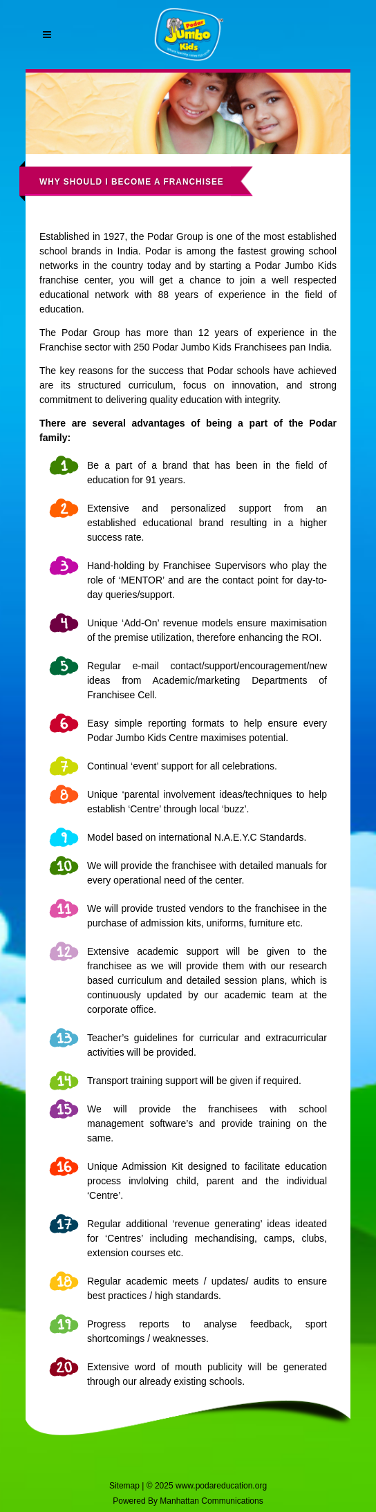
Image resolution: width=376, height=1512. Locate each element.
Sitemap (124, 1486)
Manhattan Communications (211, 1501)
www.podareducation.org (221, 1486)
